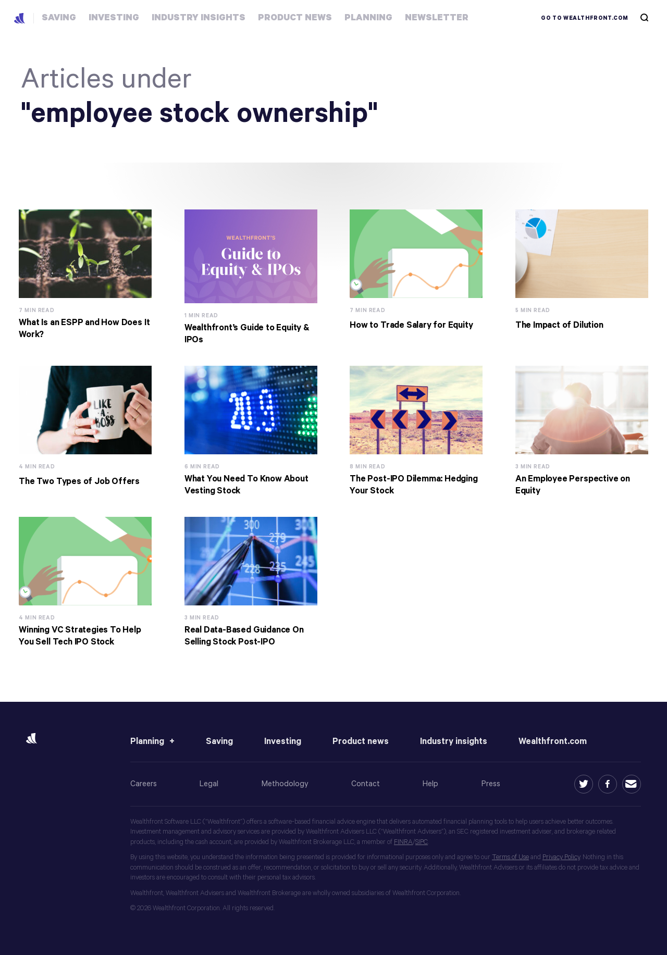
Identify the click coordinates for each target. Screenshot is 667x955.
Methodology (285, 783)
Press (490, 783)
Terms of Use (510, 857)
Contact (365, 783)
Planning (147, 742)
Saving (219, 742)
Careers (143, 783)
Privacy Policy (561, 857)
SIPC (421, 842)
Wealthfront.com (552, 742)
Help (430, 783)
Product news (360, 742)
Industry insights (453, 742)
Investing (282, 742)
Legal (209, 783)
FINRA (403, 842)
